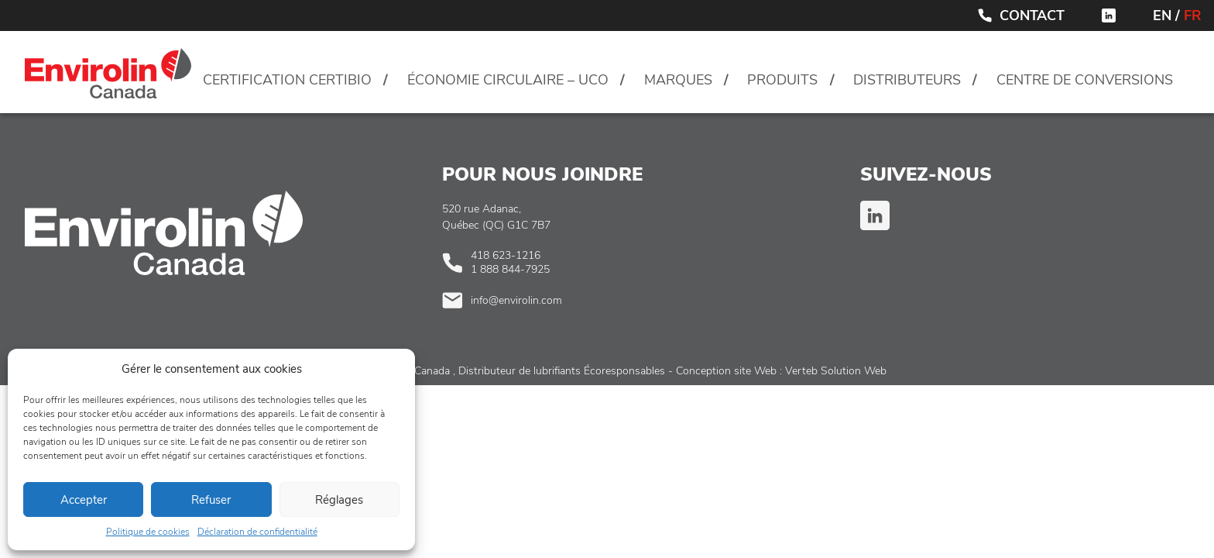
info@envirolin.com (516, 300)
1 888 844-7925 (510, 269)
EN (1162, 15)
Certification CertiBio (287, 80)
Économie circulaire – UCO (508, 80)
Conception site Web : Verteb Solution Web (781, 370)
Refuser (211, 500)
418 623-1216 (505, 255)
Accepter (83, 500)
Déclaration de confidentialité (257, 531)
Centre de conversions (1084, 80)
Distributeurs (907, 80)
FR (1193, 15)
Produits (782, 80)
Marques (678, 80)
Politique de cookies (148, 531)
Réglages (339, 500)
